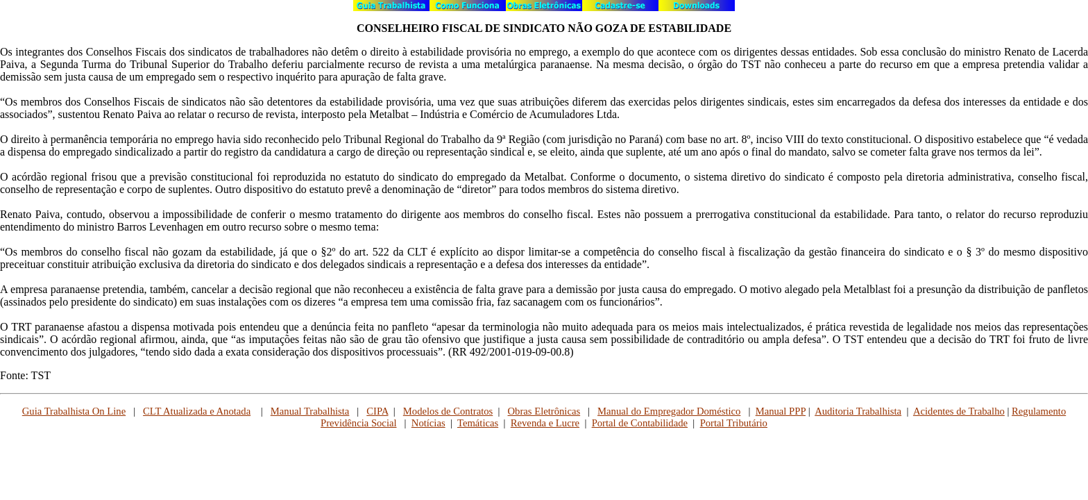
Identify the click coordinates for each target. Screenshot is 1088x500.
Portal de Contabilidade (640, 422)
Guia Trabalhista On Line (74, 411)
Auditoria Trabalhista (858, 411)
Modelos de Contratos (448, 411)
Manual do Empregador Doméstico (668, 411)
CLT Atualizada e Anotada (196, 411)
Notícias (428, 422)
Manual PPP (781, 411)
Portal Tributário (733, 422)
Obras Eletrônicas (544, 411)
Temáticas (477, 422)
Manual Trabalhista (310, 411)
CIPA (377, 411)
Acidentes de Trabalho (959, 411)
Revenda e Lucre (545, 422)
